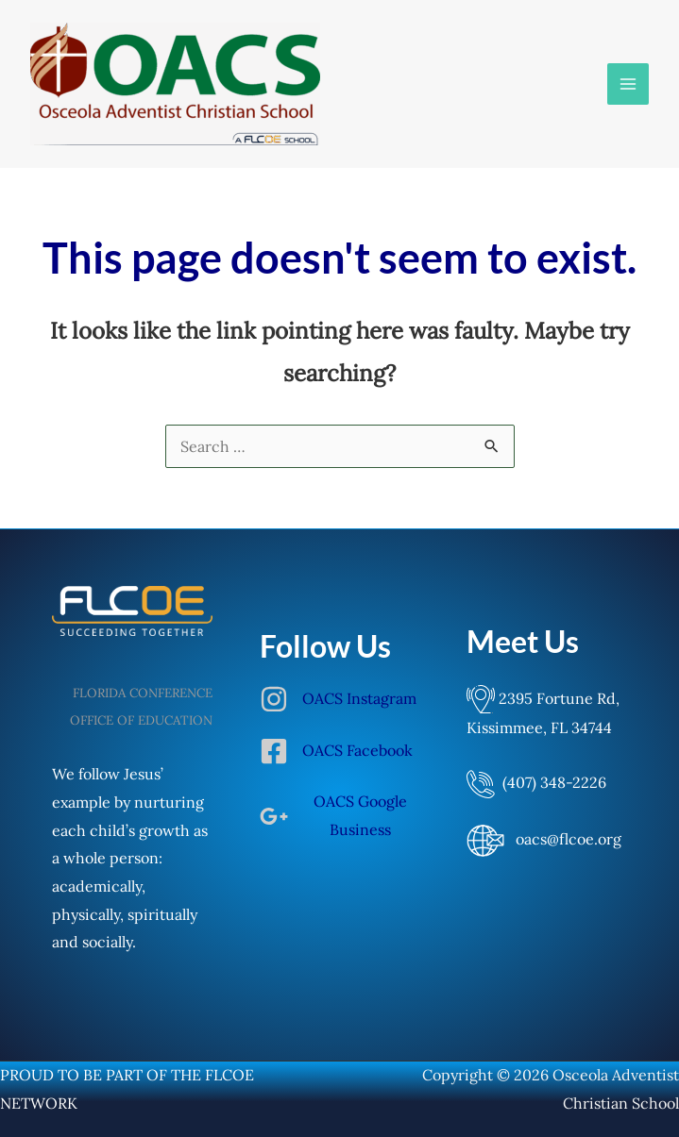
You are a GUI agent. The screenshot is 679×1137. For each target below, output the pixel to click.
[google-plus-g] (340, 816)
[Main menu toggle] (628, 84)
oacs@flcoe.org (568, 838)
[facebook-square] (340, 760)
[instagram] (340, 708)
